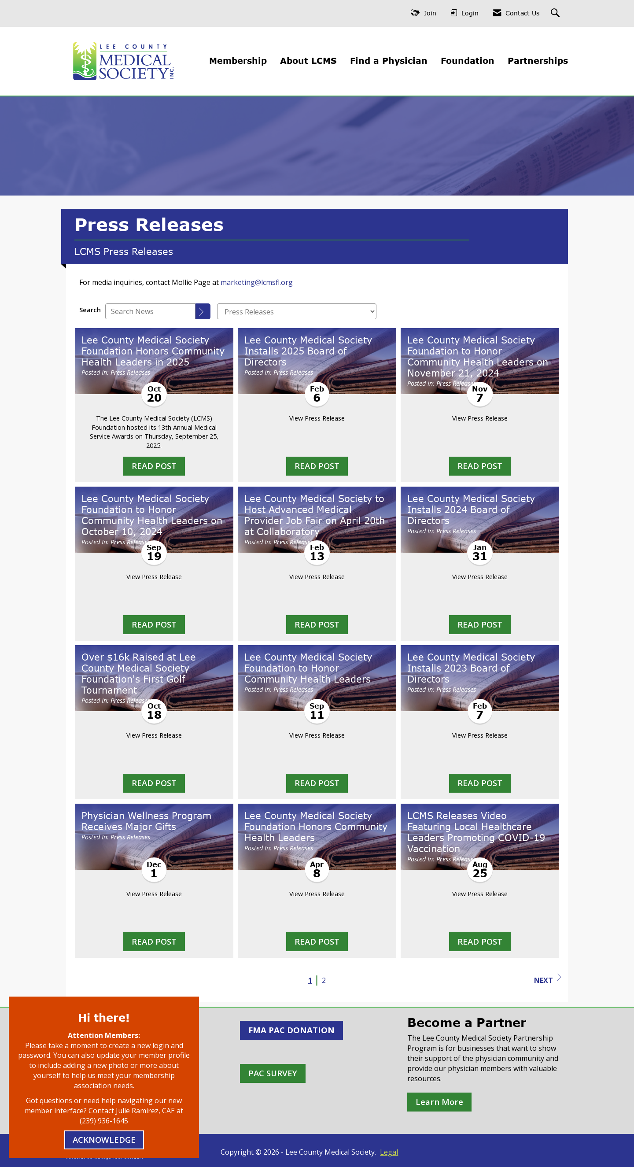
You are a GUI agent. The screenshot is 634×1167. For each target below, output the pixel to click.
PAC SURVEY (272, 1072)
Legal (389, 1152)
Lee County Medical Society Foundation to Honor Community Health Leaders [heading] (308, 668)
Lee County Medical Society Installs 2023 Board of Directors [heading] (471, 668)
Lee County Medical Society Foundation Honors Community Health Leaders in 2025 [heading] (153, 351)
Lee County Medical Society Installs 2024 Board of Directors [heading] (471, 509)
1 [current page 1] (310, 980)
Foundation (467, 60)
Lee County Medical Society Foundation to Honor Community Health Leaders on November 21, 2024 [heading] (477, 356)
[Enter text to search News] (150, 311)
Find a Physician (389, 60)
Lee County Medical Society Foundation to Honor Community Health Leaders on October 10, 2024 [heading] (151, 515)
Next (547, 979)
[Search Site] (556, 13)
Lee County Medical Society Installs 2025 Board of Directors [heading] (308, 351)
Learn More (439, 1101)
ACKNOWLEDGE (104, 1139)
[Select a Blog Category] (296, 311)
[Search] (202, 311)
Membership (238, 60)
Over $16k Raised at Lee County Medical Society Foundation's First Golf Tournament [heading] (138, 673)
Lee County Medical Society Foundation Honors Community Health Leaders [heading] (315, 826)
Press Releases (130, 372)
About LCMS (308, 60)
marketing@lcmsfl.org (257, 282)
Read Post (154, 465)
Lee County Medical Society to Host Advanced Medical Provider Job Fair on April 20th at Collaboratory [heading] (314, 515)
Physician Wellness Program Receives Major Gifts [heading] (146, 821)
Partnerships (538, 60)
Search (90, 310)
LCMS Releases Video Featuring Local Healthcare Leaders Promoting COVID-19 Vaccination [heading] (476, 832)
